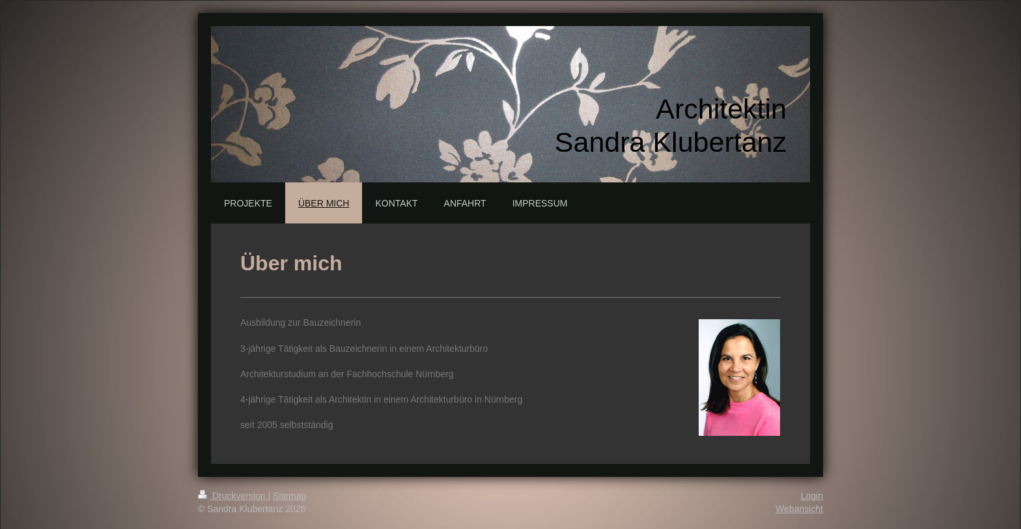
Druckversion (233, 496)
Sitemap (289, 496)
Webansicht (799, 509)
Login (812, 496)
